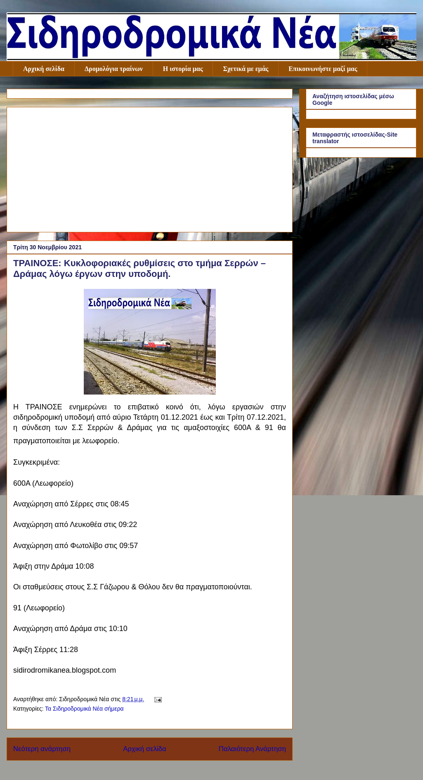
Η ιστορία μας (183, 68)
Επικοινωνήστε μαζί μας (322, 68)
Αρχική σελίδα (43, 68)
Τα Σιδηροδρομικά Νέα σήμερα (84, 708)
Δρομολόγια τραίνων (114, 68)
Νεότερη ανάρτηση (42, 749)
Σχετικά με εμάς (245, 68)
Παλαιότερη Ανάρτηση (252, 749)
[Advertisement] (149, 168)
